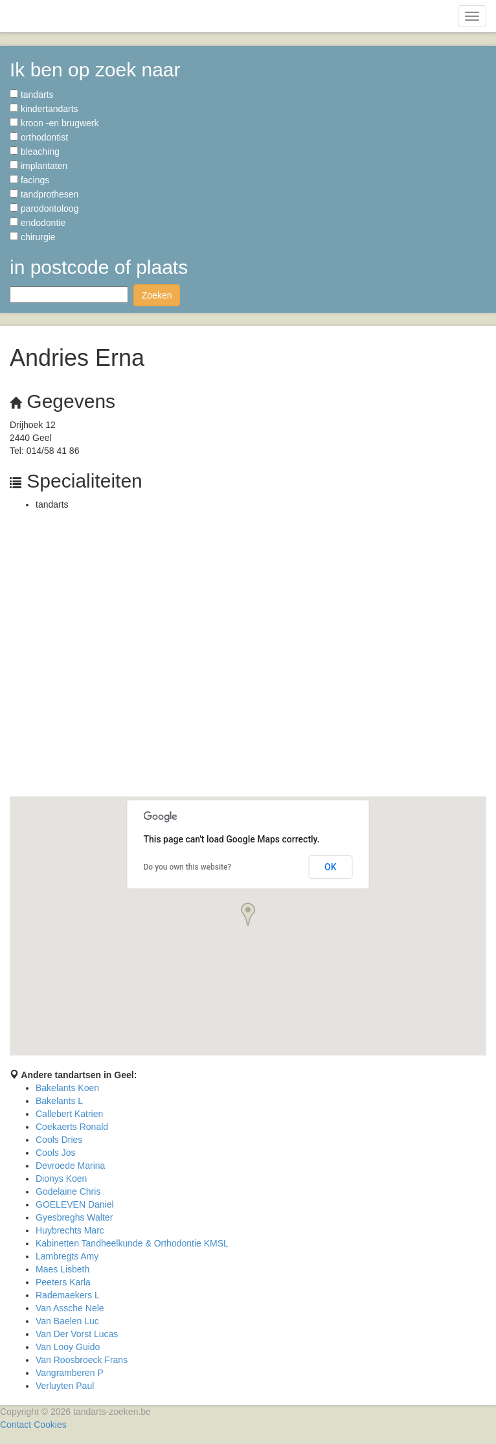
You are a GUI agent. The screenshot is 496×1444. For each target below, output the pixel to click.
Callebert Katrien (69, 1114)
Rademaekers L (68, 1295)
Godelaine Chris (68, 1191)
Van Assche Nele (70, 1308)
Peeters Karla (63, 1282)
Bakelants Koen (67, 1088)
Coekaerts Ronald (72, 1127)
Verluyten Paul (65, 1386)
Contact (15, 1424)
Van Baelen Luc (67, 1321)
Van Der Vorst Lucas (77, 1334)
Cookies (50, 1424)
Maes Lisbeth (62, 1269)
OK (330, 867)
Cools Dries (59, 1139)
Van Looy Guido (68, 1347)
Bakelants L (59, 1101)
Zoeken (157, 295)
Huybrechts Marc (70, 1230)
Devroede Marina (70, 1165)
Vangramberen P (70, 1373)
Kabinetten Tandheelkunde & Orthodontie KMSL (132, 1243)
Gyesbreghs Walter (74, 1217)
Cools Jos (55, 1152)
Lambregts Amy (67, 1256)
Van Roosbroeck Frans (82, 1360)
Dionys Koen (61, 1178)
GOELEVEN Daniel (75, 1204)
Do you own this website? (188, 867)
